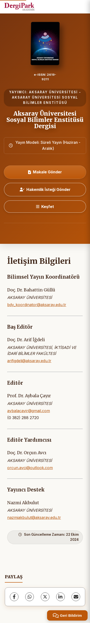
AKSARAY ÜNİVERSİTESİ (53, 92)
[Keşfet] (45, 206)
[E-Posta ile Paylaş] (76, 596)
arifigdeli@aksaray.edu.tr (29, 360)
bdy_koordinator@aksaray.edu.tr (36, 304)
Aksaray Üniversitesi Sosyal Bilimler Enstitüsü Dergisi (45, 120)
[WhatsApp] (29, 596)
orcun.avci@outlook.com (30, 467)
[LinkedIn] (60, 596)
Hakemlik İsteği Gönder (45, 189)
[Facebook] (14, 596)
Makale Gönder (45, 172)
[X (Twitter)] (45, 596)
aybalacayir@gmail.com (28, 410)
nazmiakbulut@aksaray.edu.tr (34, 517)
